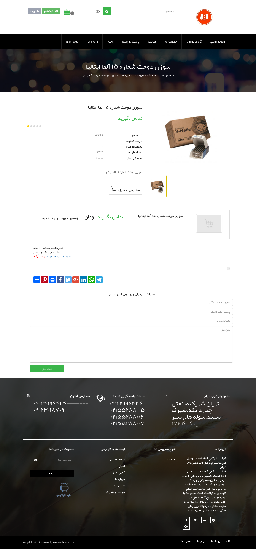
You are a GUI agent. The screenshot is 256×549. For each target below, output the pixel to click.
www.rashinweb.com (64, 542)
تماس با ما (72, 41)
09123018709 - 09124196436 (60, 218)
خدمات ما (171, 41)
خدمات (171, 459)
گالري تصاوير (194, 41)
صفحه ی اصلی (166, 75)
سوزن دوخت (125, 75)
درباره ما (92, 41)
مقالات (152, 41)
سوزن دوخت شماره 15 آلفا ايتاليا (99, 75)
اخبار (110, 41)
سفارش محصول (125, 189)
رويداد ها (215, 541)
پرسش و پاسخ (130, 41)
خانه (228, 541)
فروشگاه (151, 75)
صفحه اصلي (217, 41)
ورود (34, 11)
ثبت (51, 473)
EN (98, 11)
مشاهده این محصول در (53, 256)
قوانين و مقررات (115, 492)
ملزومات (139, 75)
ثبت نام (51, 11)
